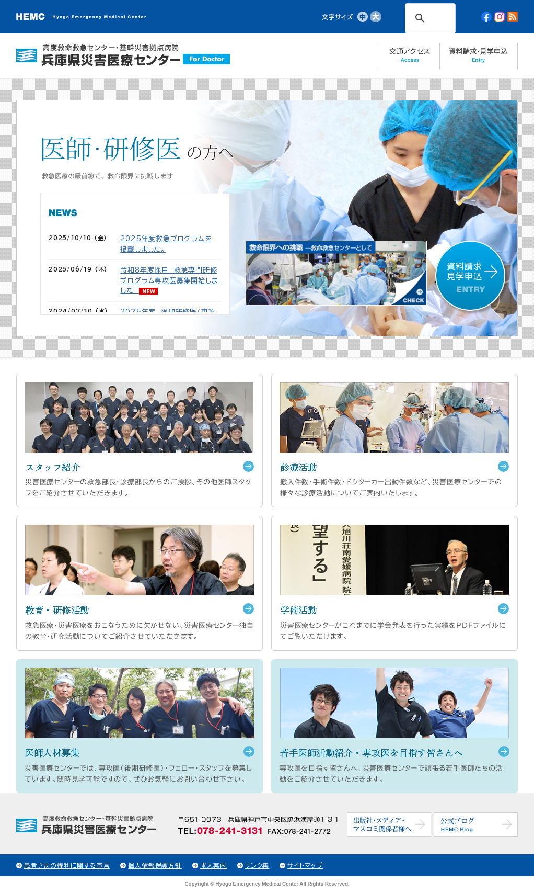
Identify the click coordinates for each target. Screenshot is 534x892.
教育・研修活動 (57, 609)
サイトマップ (305, 865)
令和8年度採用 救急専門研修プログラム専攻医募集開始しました (169, 280)
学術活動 (298, 609)
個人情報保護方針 (154, 865)
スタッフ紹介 (52, 467)
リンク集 (257, 865)
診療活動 (298, 467)
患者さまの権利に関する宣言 (67, 865)
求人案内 (213, 865)
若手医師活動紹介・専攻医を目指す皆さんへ (371, 752)
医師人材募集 (52, 752)
